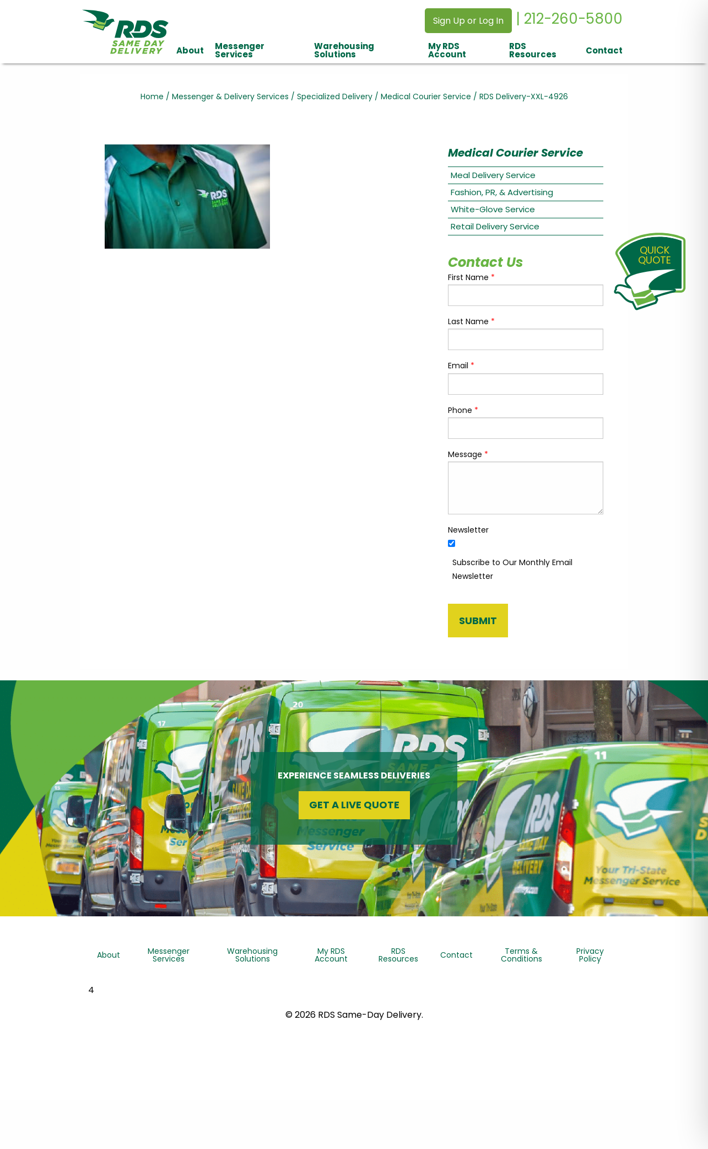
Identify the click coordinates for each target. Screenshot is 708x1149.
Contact (604, 50)
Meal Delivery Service (493, 175)
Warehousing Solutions (344, 50)
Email (461, 365)
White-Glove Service (493, 209)
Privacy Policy (590, 955)
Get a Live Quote (354, 805)
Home (152, 96)
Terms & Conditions (521, 955)
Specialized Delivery (334, 96)
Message (468, 454)
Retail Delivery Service (495, 226)
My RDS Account (447, 50)
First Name (471, 277)
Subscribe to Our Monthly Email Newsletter (512, 569)
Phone (463, 410)
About (190, 50)
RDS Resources (532, 50)
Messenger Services (239, 50)
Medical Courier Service (426, 96)
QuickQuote (654, 255)
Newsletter (468, 529)
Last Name (471, 321)
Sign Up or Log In (468, 20)
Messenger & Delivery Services (230, 96)
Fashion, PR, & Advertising (502, 192)
